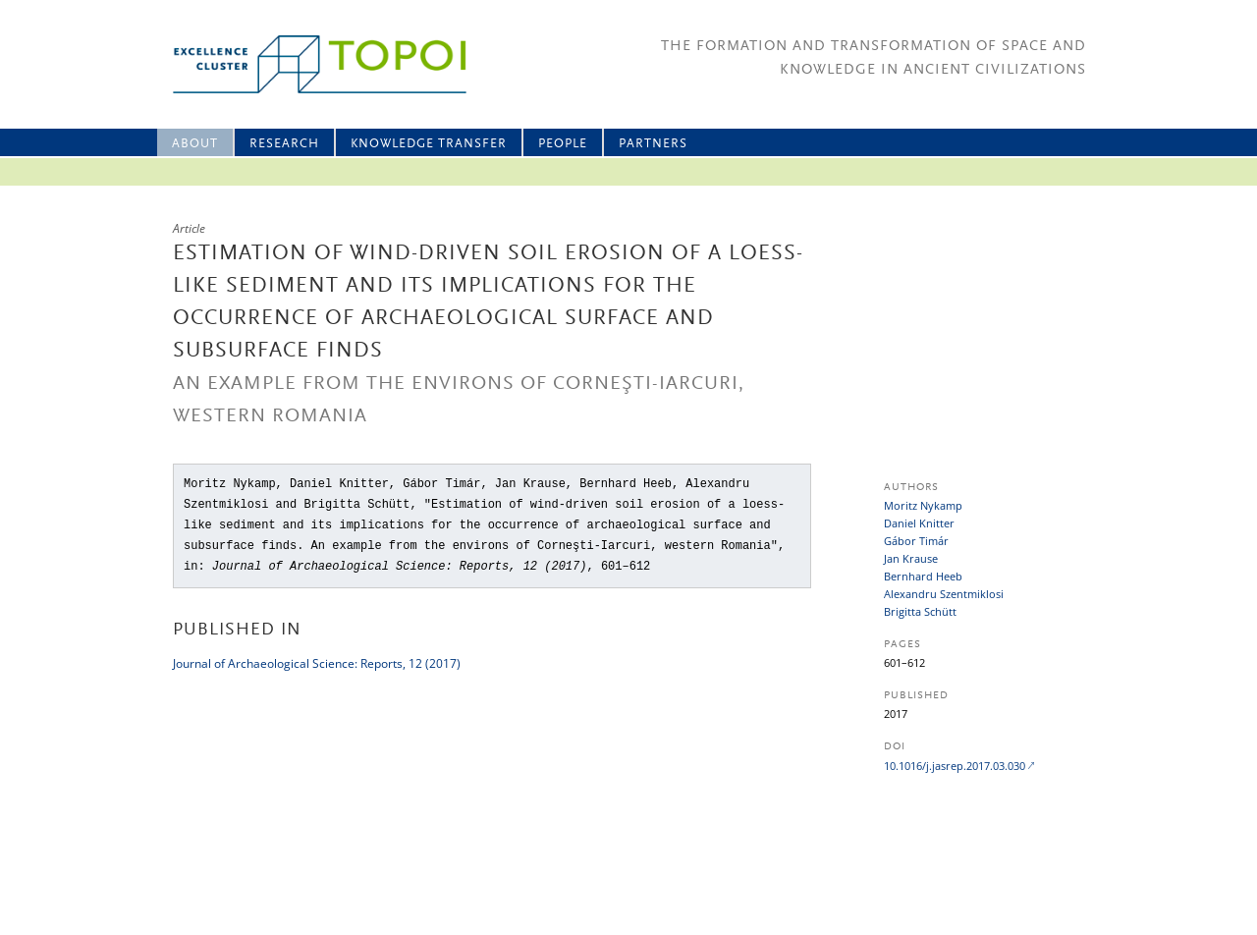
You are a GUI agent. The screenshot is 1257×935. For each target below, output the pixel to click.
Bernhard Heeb (923, 576)
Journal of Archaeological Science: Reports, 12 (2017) (317, 663)
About (195, 144)
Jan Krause (911, 558)
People (562, 144)
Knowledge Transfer (429, 144)
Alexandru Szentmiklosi (944, 593)
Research (284, 144)
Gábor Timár (916, 540)
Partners (653, 144)
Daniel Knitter (919, 523)
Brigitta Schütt (920, 611)
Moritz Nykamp (923, 505)
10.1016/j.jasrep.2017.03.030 (954, 765)
